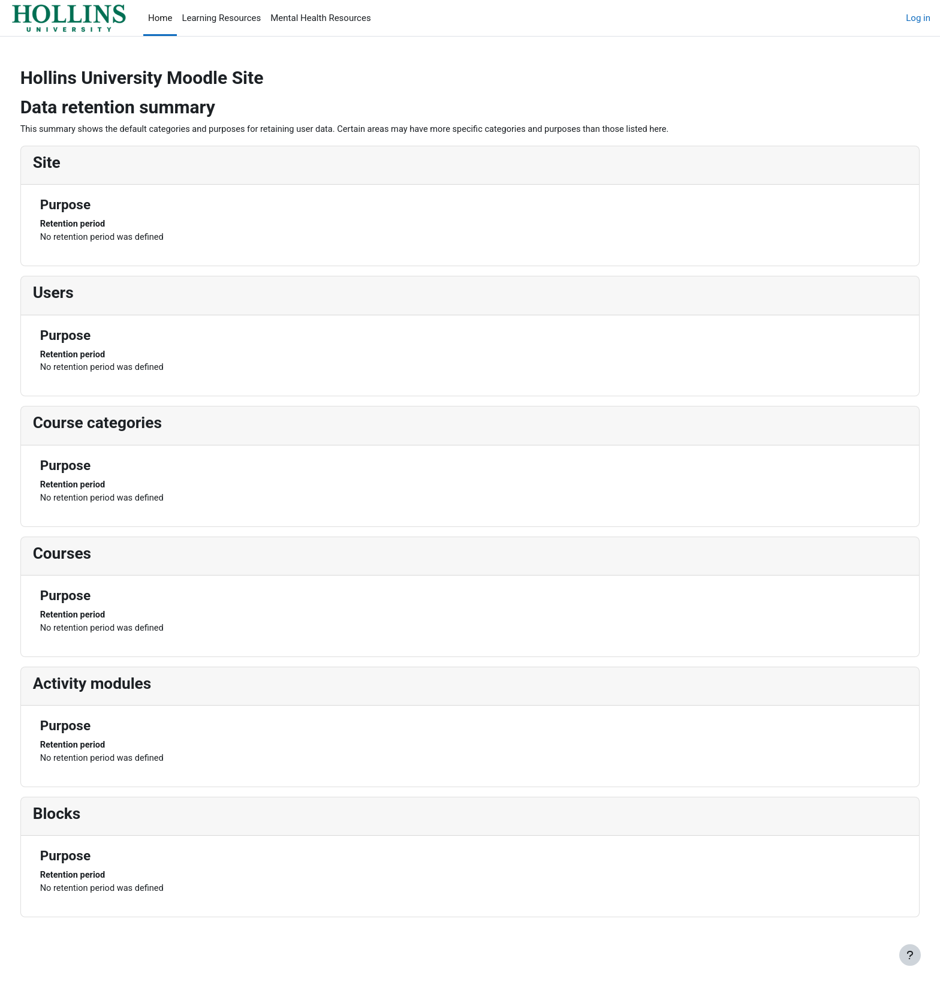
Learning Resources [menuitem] (221, 18)
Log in (918, 18)
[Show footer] (910, 955)
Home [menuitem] (160, 18)
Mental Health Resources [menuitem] (320, 18)
